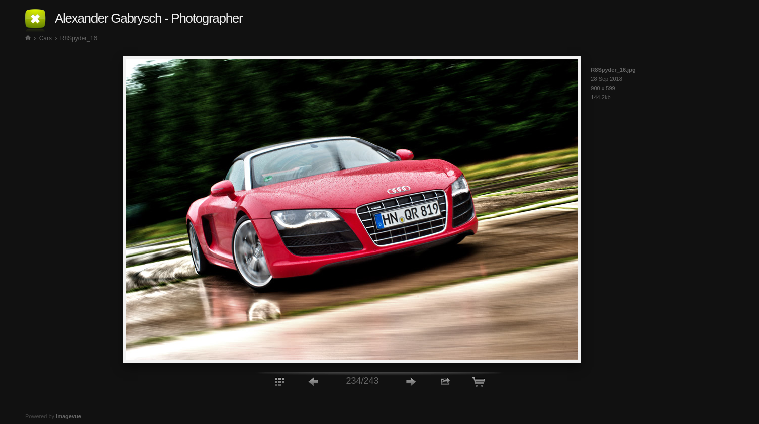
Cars (45, 38)
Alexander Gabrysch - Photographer (148, 18)
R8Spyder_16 (78, 38)
